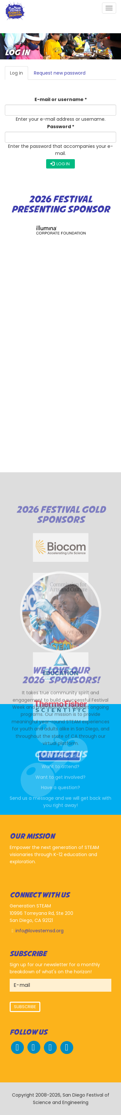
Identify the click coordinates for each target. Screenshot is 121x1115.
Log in (19, 75)
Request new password (60, 73)
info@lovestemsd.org (39, 930)
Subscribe (25, 1007)
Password (60, 126)
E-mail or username (61, 99)
